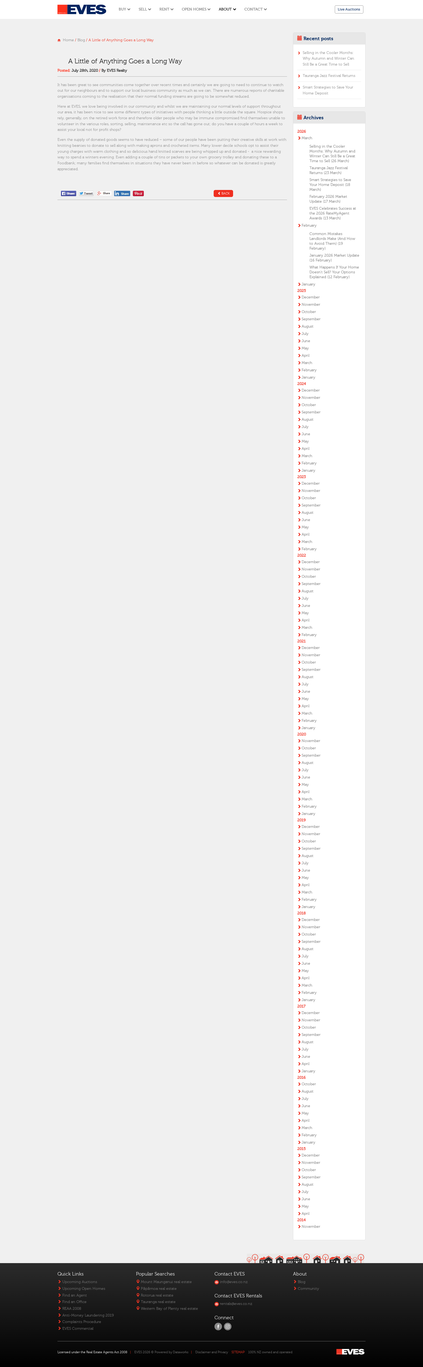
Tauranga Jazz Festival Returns (329, 75)
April (305, 355)
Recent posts (318, 39)
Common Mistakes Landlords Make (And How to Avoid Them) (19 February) (332, 241)
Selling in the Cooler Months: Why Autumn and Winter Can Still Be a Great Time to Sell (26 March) (332, 153)
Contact (255, 9)
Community (306, 1288)
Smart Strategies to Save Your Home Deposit (328, 90)
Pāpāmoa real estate (156, 1288)
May (305, 348)
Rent (166, 9)
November (311, 304)
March (307, 138)
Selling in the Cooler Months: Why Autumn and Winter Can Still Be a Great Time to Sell (328, 58)
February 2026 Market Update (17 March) (328, 199)
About (227, 9)
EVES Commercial (75, 1328)
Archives (313, 118)
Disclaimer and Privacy (211, 1352)
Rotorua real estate (154, 1295)
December (311, 297)
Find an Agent (72, 1295)
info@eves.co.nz (231, 1282)
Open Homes (196, 9)
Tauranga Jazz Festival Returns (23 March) (328, 170)
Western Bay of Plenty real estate (167, 1308)
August (307, 326)
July (305, 334)
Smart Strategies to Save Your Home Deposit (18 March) (330, 185)
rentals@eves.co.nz (233, 1303)
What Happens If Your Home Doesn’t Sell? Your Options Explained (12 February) (334, 272)
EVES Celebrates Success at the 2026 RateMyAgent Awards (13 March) (332, 213)
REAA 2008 (69, 1308)
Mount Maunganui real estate (164, 1282)
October (309, 312)
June (306, 341)
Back (224, 193)
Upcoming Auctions (77, 1282)
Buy (124, 9)
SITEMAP (238, 1352)
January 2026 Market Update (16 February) (334, 258)
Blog (81, 40)
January (308, 284)
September (311, 319)
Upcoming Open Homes (81, 1288)
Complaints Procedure (79, 1322)
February (309, 225)
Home (68, 40)
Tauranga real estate (156, 1302)
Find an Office (72, 1302)
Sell (145, 9)
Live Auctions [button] (349, 9)
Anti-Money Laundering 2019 (85, 1315)
